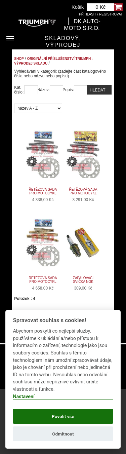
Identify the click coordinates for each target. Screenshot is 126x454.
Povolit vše (63, 416)
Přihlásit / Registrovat (101, 14)
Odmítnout (63, 434)
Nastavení (24, 397)
